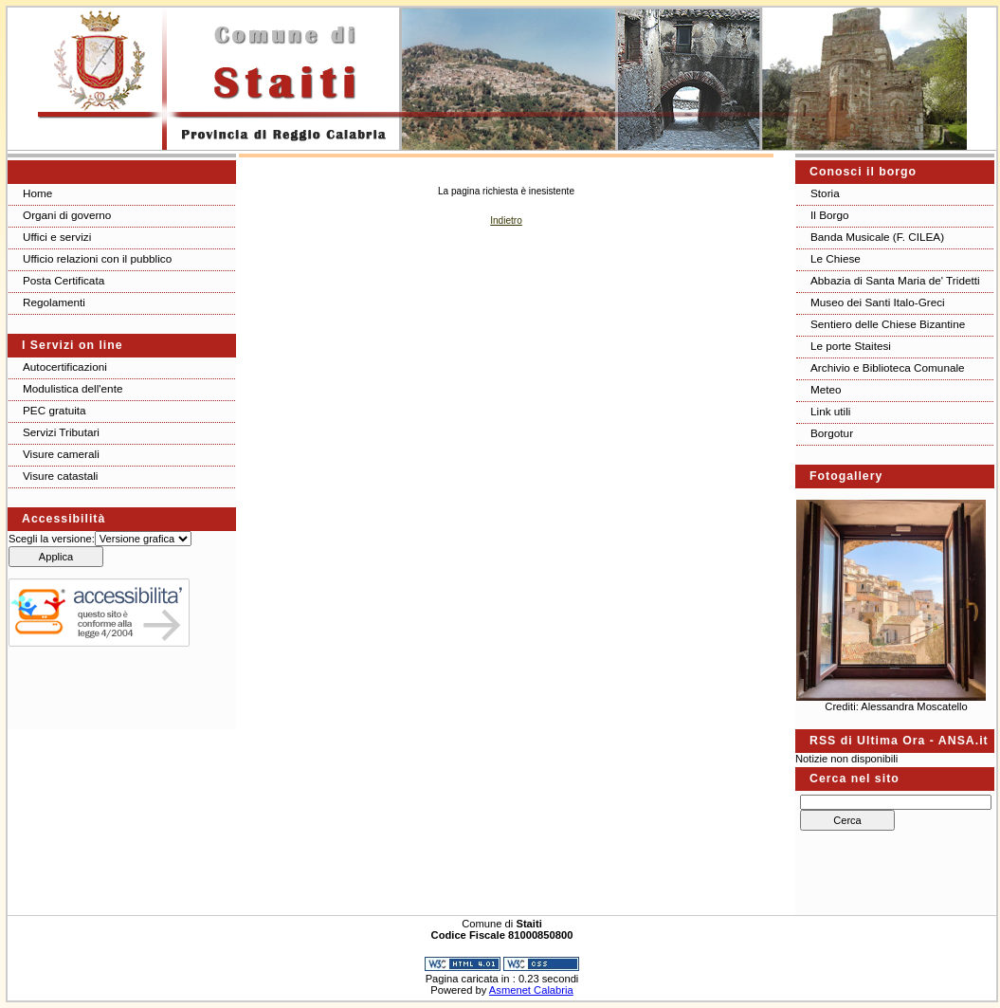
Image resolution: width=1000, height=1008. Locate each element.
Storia (825, 193)
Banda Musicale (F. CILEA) (877, 236)
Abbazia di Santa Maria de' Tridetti (895, 280)
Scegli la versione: (52, 538)
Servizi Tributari (61, 432)
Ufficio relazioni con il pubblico (97, 258)
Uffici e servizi (57, 236)
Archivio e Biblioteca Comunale (887, 367)
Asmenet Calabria (531, 990)
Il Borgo (829, 215)
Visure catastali (60, 475)
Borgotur (831, 433)
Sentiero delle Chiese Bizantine (887, 324)
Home (37, 193)
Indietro (506, 220)
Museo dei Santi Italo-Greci (877, 302)
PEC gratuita (54, 410)
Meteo (826, 389)
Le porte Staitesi (850, 345)
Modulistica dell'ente (72, 388)
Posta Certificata (63, 280)
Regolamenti (54, 302)
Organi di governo (67, 215)
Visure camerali (61, 454)
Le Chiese (835, 258)
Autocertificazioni (65, 366)
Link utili (830, 411)
